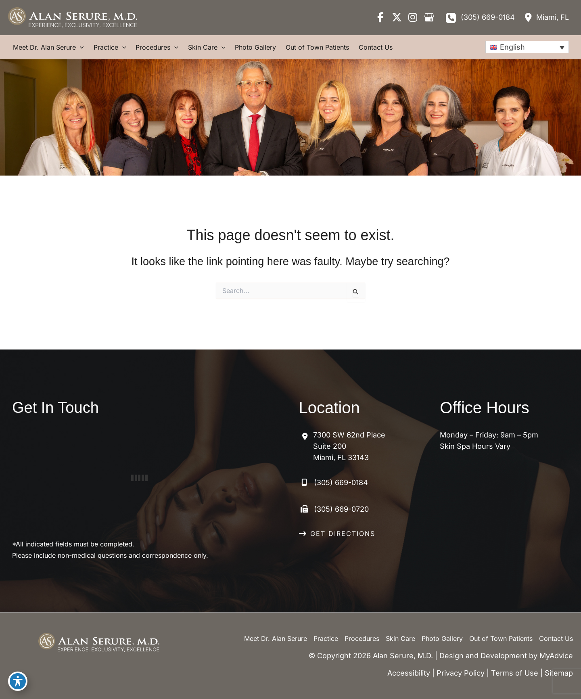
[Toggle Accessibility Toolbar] (17, 681)
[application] (80, 47)
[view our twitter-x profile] (396, 17)
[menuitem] (527, 47)
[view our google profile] (429, 17)
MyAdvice (556, 655)
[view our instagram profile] (412, 17)
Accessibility (408, 673)
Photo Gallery (442, 638)
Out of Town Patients (501, 638)
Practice (325, 638)
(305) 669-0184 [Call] (488, 17)
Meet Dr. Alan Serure (275, 638)
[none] (527, 47)
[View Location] (546, 17)
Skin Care (400, 638)
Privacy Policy (461, 673)
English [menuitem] (512, 47)
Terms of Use (514, 673)
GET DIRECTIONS (342, 533)
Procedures (362, 638)
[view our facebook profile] (380, 17)
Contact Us (556, 638)
